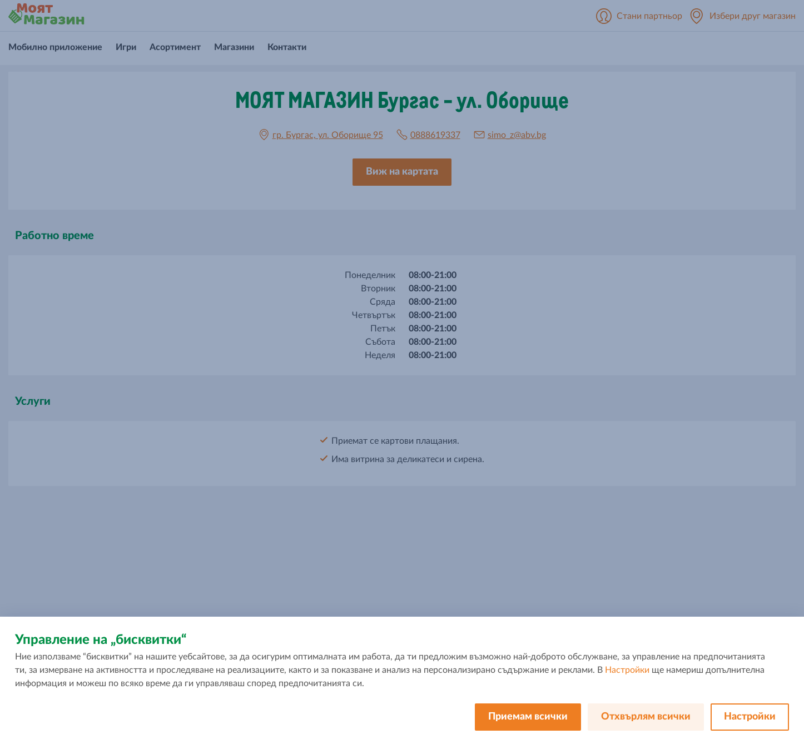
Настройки (627, 670)
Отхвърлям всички (646, 717)
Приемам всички (528, 717)
